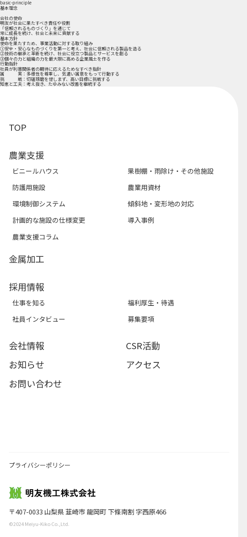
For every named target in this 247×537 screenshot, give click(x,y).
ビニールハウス (35, 170)
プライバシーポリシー (40, 464)
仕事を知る (29, 302)
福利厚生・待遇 (151, 302)
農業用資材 (144, 187)
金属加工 (26, 258)
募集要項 (141, 319)
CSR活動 (143, 345)
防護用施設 (29, 187)
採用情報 (26, 286)
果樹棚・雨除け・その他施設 (171, 170)
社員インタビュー (38, 319)
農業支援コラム (35, 236)
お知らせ (26, 364)
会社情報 (26, 345)
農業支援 (26, 155)
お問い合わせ (35, 383)
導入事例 (141, 220)
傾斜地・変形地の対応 (161, 203)
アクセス (143, 364)
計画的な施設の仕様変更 (48, 220)
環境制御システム (38, 203)
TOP (18, 127)
